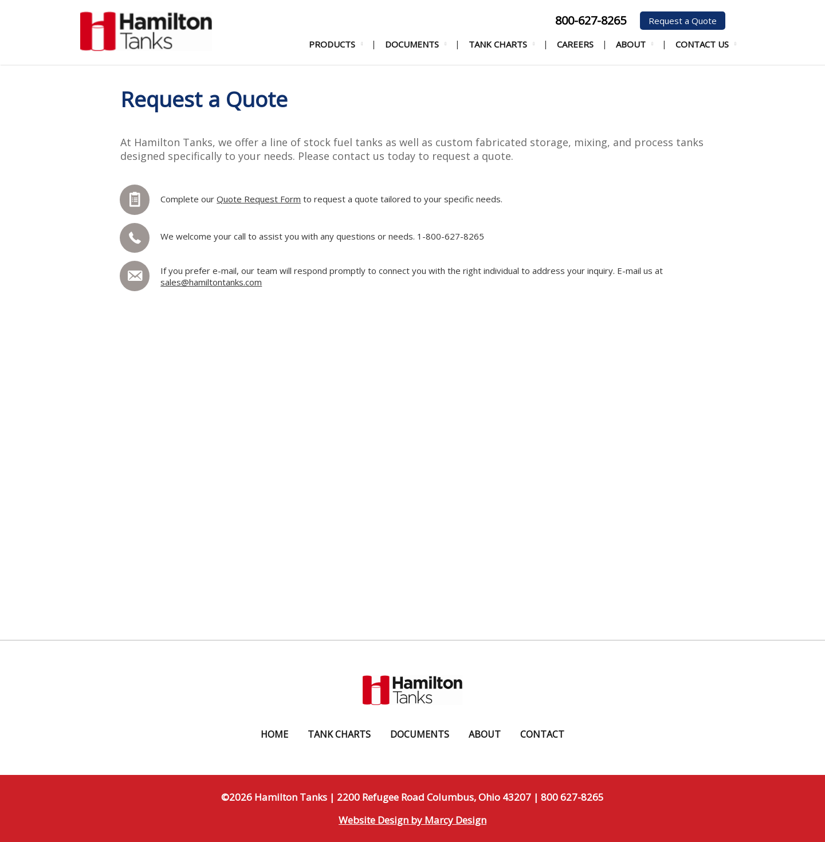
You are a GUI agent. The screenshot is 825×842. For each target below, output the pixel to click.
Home (274, 734)
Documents (412, 44)
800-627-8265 (590, 20)
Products (332, 44)
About (631, 44)
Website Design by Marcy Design (412, 820)
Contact (542, 734)
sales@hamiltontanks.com (211, 282)
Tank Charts (498, 44)
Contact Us (702, 44)
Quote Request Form (259, 199)
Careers (575, 44)
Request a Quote (683, 20)
